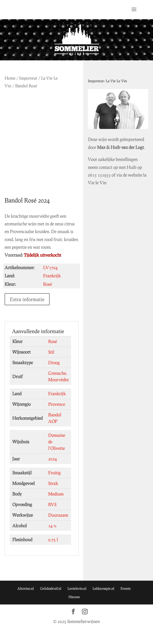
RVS (52, 504)
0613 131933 (99, 175)
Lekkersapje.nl (103, 588)
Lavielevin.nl (76, 588)
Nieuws (74, 597)
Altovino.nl (25, 588)
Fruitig (54, 472)
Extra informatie (27, 299)
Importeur (28, 78)
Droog (54, 362)
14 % (52, 525)
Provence (56, 404)
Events (125, 588)
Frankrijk (57, 393)
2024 (52, 458)
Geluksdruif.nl (50, 588)
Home (10, 78)
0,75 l (53, 539)
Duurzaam (58, 515)
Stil (51, 352)
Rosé (52, 341)
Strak (53, 483)
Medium (56, 493)
